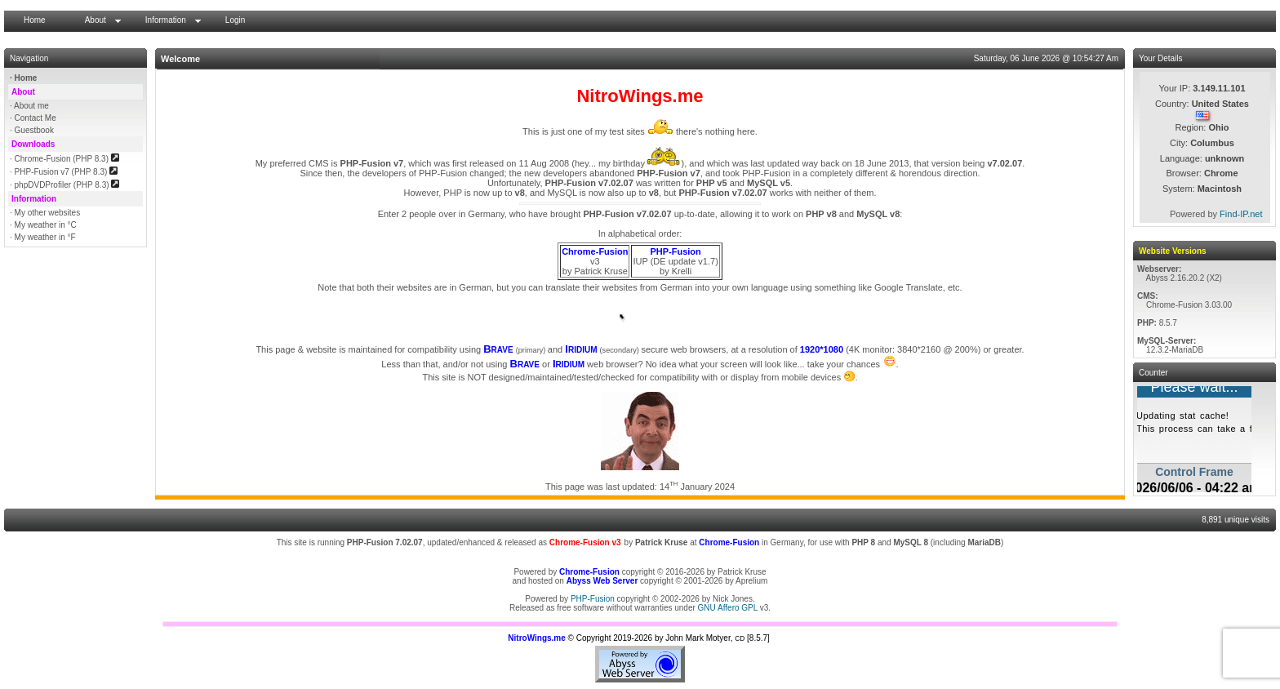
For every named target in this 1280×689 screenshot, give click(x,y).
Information (165, 20)
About (95, 20)
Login (235, 20)
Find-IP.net (1241, 214)
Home (35, 20)
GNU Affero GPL (728, 607)
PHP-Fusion (593, 598)
